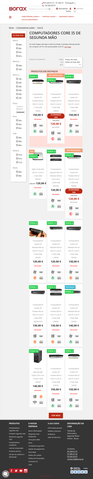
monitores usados (66, 16)
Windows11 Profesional (21, 145)
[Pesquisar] (40, 8)
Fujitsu (21, 52)
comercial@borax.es (75, 459)
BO (17, 8)
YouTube (21, 471)
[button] (10, 17)
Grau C (21, 128)
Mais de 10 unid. (21, 172)
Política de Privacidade (36, 458)
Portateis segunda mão (17, 434)
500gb (21, 94)
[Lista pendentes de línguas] (70, 3)
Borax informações (35, 431)
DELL (21, 48)
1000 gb (21, 98)
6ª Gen (21, 158)
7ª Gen (21, 162)
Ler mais (68, 47)
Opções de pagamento (36, 449)
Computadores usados (31, 16)
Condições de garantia (36, 446)
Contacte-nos (33, 461)
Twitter (16, 471)
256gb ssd (21, 90)
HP (21, 56)
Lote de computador (30, 20)
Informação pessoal (55, 428)
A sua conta (53, 423)
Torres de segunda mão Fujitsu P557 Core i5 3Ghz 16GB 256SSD (38, 375)
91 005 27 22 (72, 454)
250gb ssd (21, 86)
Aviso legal (32, 452)
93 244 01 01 (49, 3)
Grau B (21, 124)
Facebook (11, 471)
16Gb (21, 69)
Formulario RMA (34, 440)
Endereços (51, 434)
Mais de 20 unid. (21, 175)
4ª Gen (21, 155)
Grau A (21, 120)
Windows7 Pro (21, 137)
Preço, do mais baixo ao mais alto (73, 62)
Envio (30, 443)
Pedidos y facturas (54, 431)
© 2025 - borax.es (46, 476)
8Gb (21, 65)
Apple (21, 44)
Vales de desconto (54, 437)
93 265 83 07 (50, 5)
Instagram (25, 471)
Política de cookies (34, 455)
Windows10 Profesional (21, 141)
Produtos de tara (15, 451)
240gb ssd (21, 82)
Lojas (30, 465)
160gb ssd (21, 79)
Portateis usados (49, 16)
